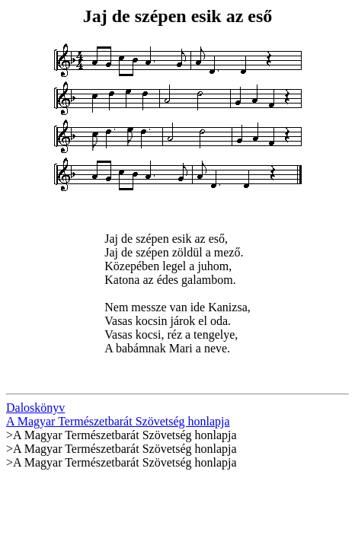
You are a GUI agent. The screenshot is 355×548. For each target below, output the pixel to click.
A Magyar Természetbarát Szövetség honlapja (118, 421)
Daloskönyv (35, 407)
